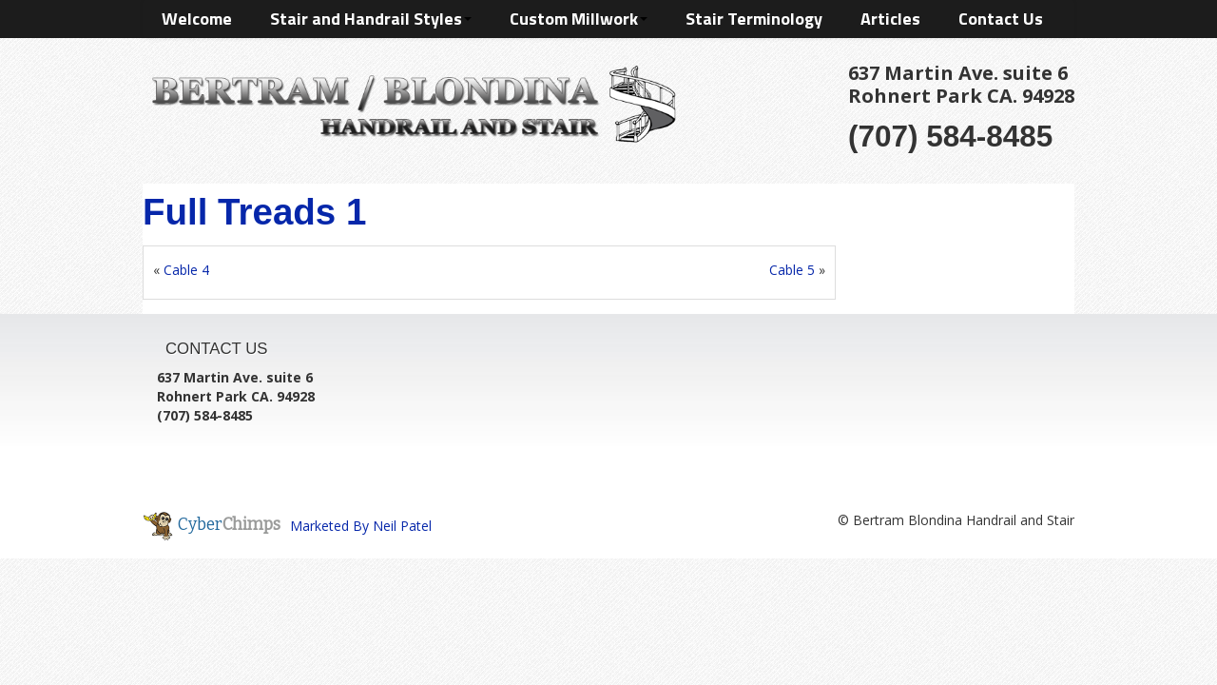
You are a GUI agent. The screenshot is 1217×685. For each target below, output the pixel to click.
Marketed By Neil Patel (361, 526)
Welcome (197, 18)
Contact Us (1000, 18)
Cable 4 (186, 270)
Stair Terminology (754, 18)
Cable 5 (792, 270)
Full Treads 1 (254, 211)
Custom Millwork (578, 18)
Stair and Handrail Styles (371, 18)
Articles (890, 18)
